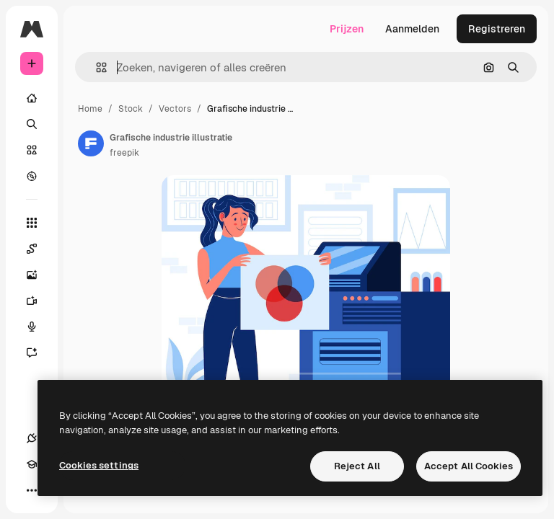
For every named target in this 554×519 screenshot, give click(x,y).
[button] (95, 67)
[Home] (31, 98)
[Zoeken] (31, 124)
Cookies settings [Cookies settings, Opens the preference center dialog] (98, 465)
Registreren (496, 28)
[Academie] (31, 464)
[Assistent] (39, 352)
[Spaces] (39, 248)
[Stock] (31, 149)
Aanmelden (412, 28)
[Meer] (31, 490)
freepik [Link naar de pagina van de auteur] (124, 153)
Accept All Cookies (468, 466)
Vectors (175, 109)
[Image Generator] (39, 274)
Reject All (357, 466)
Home (90, 109)
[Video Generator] (39, 300)
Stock (130, 109)
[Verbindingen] (31, 438)
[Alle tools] (31, 222)
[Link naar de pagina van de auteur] (91, 143)
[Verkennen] (31, 175)
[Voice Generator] (39, 326)
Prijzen (347, 28)
